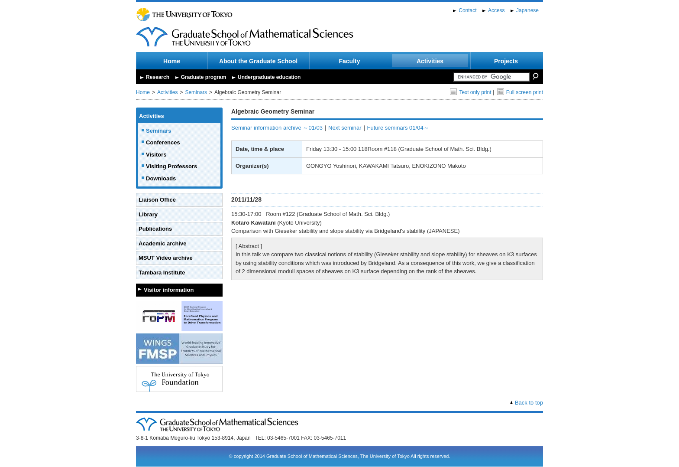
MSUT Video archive (166, 258)
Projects (506, 61)
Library (148, 214)
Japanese (527, 10)
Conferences (163, 142)
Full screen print (520, 92)
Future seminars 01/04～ (398, 127)
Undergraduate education (269, 77)
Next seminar (345, 127)
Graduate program (203, 77)
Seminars (196, 92)
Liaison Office (157, 199)
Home (171, 61)
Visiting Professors (171, 166)
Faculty (349, 61)
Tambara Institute (162, 272)
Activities (430, 61)
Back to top (529, 402)
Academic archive (163, 243)
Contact (467, 10)
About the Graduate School (258, 61)
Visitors (156, 154)
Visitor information (169, 290)
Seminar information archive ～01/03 (277, 127)
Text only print (470, 92)
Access (496, 10)
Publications (155, 228)
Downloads (161, 178)
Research (157, 77)
